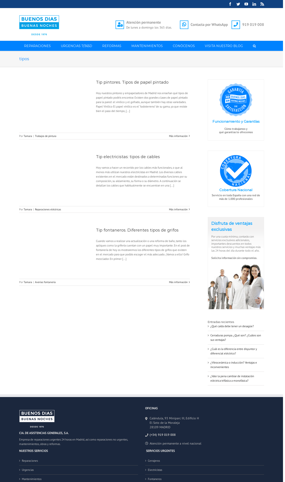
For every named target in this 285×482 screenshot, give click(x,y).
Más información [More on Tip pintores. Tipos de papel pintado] (178, 136)
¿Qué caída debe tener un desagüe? (232, 326)
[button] (254, 46)
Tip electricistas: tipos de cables (128, 156)
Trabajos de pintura (45, 136)
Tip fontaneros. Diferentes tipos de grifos (137, 230)
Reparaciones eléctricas (48, 209)
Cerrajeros (154, 461)
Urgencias (28, 470)
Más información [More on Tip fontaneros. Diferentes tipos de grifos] (178, 282)
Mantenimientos (31, 479)
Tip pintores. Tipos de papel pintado (132, 82)
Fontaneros (154, 479)
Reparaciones (30, 461)
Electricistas (155, 470)
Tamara (28, 136)
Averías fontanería (45, 282)
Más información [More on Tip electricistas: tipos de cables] (178, 209)
